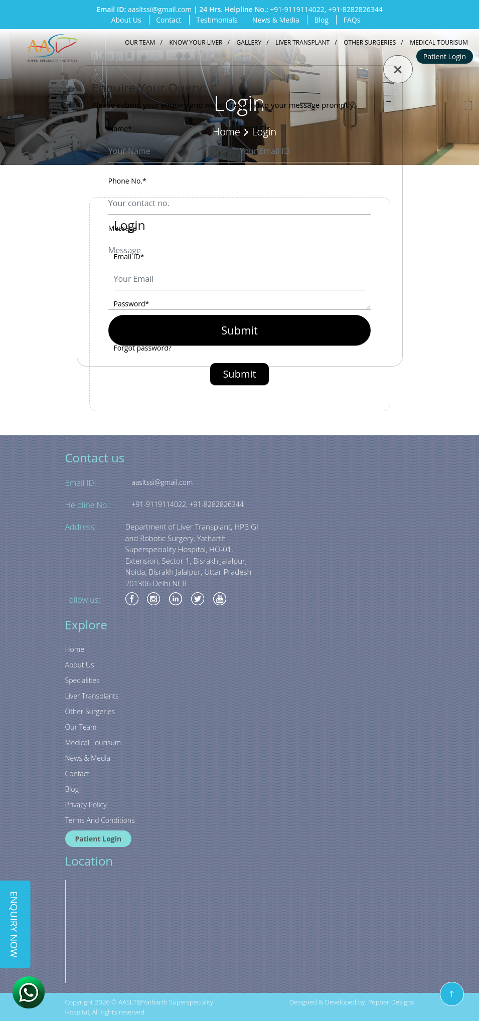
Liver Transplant (302, 42)
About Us (126, 20)
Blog (321, 20)
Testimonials (216, 20)
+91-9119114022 (297, 9)
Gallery (249, 42)
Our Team (140, 42)
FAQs (352, 20)
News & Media (275, 20)
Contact (168, 20)
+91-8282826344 (355, 9)
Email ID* (255, 128)
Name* (120, 128)
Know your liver (195, 42)
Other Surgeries (370, 42)
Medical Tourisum (439, 42)
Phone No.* (127, 181)
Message (122, 228)
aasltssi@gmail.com (160, 9)
